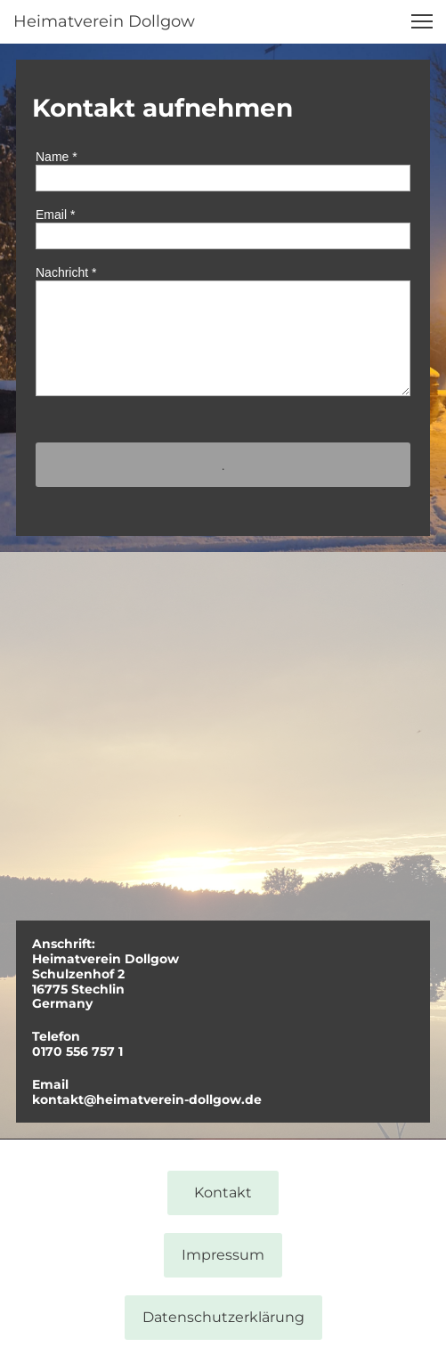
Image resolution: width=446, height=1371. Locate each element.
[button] (422, 21)
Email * (55, 214)
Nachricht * (66, 272)
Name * (56, 157)
